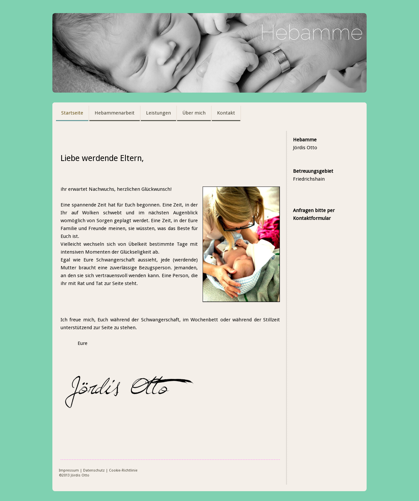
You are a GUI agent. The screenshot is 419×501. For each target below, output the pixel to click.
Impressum (69, 470)
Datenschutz (94, 470)
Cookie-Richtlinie (123, 470)
